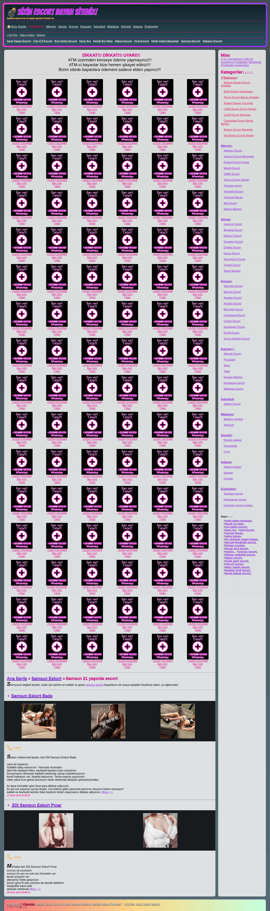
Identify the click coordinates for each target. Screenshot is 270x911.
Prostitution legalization (235, 65)
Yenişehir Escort (233, 191)
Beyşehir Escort (233, 309)
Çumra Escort (232, 321)
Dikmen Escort (233, 235)
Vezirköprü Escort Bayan (239, 135)
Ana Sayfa (17, 678)
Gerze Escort (232, 253)
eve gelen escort (65, 41)
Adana (137, 26)
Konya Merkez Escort (237, 338)
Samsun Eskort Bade (32, 695)
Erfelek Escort (232, 247)
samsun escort (94, 684)
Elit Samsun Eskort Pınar (36, 805)
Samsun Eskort (47, 678)
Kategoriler (237, 72)
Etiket (227, 516)
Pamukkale (230, 445)
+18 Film (12, 35)
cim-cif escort (42, 41)
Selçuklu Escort (233, 286)
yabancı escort (212, 41)
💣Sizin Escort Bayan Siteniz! (52, 12)
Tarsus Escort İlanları (236, 179)
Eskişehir (151, 26)
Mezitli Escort (232, 168)
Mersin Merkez (233, 209)
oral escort (141, 41)
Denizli (126, 26)
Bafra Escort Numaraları (238, 91)
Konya (73, 26)
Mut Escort (230, 203)
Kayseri (85, 26)
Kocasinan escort (234, 383)
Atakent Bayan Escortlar (238, 103)
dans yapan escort (237, 567)
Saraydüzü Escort (234, 259)
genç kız (85, 41)
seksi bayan (233, 536)
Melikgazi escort (233, 388)
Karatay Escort (233, 297)
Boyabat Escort (233, 230)
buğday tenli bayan (237, 570)
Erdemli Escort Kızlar (236, 162)
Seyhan (228, 472)
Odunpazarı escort (235, 499)
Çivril (227, 451)
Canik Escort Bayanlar (237, 114)
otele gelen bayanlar (165, 41)
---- (17, 747)
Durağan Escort (233, 241)
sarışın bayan (234, 533)
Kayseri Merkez (233, 377)
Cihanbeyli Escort (234, 315)
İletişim (41, 35)
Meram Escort (232, 291)
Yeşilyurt (229, 425)
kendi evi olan (103, 41)
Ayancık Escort (233, 224)
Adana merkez (232, 466)
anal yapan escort (19, 41)
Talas (227, 371)
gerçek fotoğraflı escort (240, 542)
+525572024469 (22, 106)
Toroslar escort (233, 185)
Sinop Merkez (232, 271)
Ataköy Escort (232, 404)
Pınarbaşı (229, 359)
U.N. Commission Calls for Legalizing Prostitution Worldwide (241, 61)
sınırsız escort (190, 41)
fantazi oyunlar (235, 545)
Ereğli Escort (231, 332)
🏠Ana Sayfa (16, 26)
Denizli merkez (233, 440)
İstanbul (99, 26)
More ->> (107, 792)
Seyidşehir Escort (234, 327)
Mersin (51, 26)
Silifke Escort (232, 174)
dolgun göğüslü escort (240, 554)
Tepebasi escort (233, 493)
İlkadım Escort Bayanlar (238, 129)
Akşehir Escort (232, 303)
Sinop (62, 26)
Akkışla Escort (232, 353)
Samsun (37, 26)
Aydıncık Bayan (233, 197)
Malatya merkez (233, 419)
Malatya (113, 26)
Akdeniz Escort (233, 150)
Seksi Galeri (27, 35)
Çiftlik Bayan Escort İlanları (240, 109)
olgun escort (123, 41)
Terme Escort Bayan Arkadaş (241, 97)
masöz (230, 551)
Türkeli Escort (232, 265)
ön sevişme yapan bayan (241, 539)
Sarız (227, 365)
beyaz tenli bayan (236, 548)
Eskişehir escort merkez (238, 505)
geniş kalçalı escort (238, 573)
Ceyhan (228, 478)
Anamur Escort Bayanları (239, 156)
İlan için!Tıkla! (22, 111)
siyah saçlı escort (236, 560)
